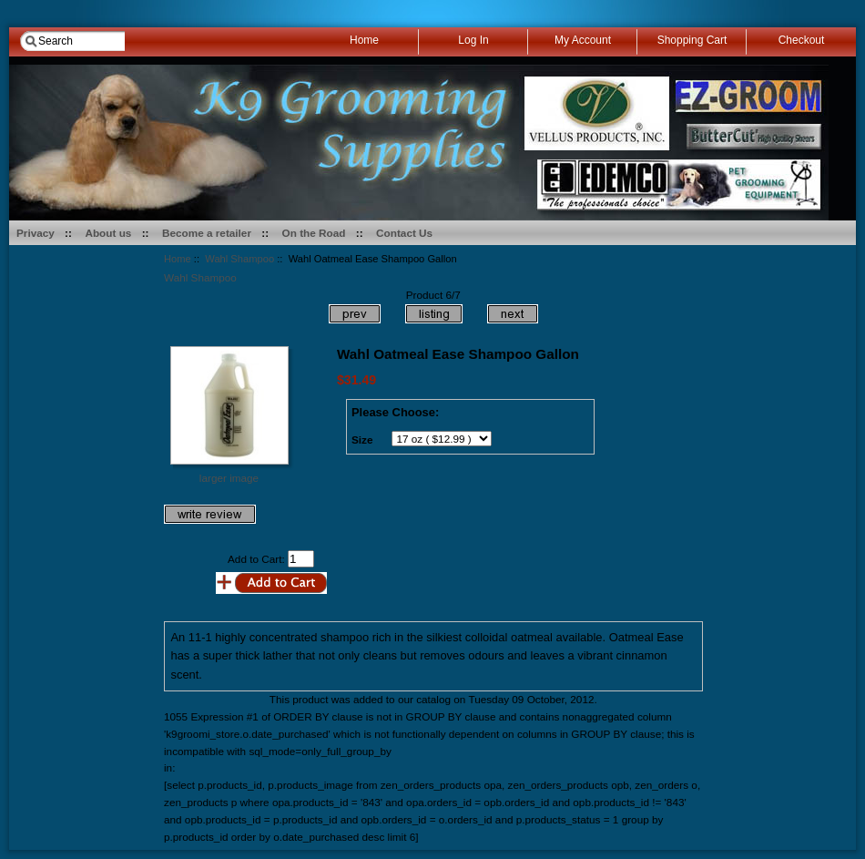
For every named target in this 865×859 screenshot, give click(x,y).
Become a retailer (206, 233)
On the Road (314, 233)
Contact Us (404, 233)
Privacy (35, 233)
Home (177, 258)
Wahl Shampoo (239, 258)
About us (108, 233)
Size (362, 439)
